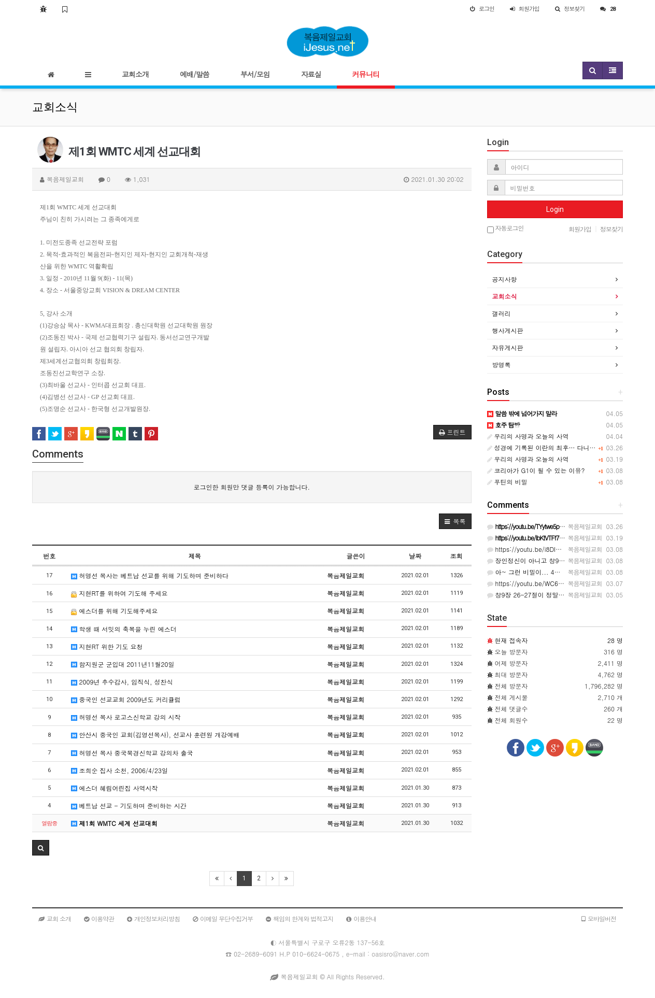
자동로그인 (505, 228)
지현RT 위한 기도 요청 (107, 646)
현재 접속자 (511, 640)
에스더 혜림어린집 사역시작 (114, 787)
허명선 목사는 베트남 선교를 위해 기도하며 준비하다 (150, 575)
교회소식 (504, 296)
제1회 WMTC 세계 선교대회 (114, 823)
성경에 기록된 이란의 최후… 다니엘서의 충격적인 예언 (568, 447)
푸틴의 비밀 (507, 481)
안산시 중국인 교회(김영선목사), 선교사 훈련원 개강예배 (155, 734)
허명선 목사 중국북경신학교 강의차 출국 (132, 752)
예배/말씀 (194, 74)
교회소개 (135, 74)
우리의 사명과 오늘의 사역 (528, 436)
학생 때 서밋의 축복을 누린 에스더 (124, 628)
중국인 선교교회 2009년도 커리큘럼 (126, 699)
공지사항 (504, 279)
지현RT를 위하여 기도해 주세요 (119, 593)
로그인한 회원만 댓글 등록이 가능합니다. (251, 486)
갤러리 (501, 313)
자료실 (311, 74)
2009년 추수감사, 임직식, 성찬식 (122, 681)
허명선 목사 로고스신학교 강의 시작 (126, 716)
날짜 (415, 555)
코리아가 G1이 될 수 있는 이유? (536, 470)
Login (555, 209)
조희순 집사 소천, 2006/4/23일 (119, 770)
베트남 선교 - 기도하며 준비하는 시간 (129, 805)
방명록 (501, 364)
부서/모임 (255, 74)
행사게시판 (507, 330)
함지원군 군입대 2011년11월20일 (123, 664)
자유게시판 (507, 347)
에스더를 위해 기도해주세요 (114, 610)
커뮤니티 (365, 74)
